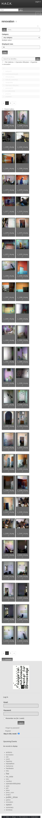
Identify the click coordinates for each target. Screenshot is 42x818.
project (8, 795)
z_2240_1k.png (9, 576)
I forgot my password (12, 728)
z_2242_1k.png (9, 555)
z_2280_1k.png (22, 168)
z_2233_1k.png (22, 641)
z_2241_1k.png (22, 555)
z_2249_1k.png (9, 490)
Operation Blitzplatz (22, 62)
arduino (9, 752)
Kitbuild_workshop (10, 80)
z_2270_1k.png (22, 254)
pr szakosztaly (8, 91)
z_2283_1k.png (9, 147)
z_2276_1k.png (22, 211)
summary (9, 807)
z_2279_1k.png (9, 190)
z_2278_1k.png (22, 190)
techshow (9, 810)
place (8, 790)
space (9, 804)
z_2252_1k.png (22, 448)
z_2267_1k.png (9, 297)
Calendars (33, 817)
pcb (7, 788)
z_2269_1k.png (9, 276)
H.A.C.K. (7, 3)
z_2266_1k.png (22, 297)
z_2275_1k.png (9, 233)
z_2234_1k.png (9, 641)
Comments (7, 659)
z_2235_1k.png (22, 619)
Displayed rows (7, 44)
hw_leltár (9, 777)
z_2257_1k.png (9, 405)
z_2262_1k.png (22, 340)
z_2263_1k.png (9, 340)
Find (4, 52)
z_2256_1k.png (22, 405)
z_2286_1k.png (9, 125)
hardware (10, 768)
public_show (12, 797)
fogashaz (9, 761)
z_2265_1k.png (9, 319)
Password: (7, 710)
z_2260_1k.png (22, 362)
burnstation (9, 755)
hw (7, 773)
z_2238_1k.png (9, 598)
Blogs (12, 817)
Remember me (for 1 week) (14, 718)
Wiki (6, 817)
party (7, 786)
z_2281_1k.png (9, 168)
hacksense (9, 766)
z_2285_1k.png (22, 125)
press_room (10, 792)
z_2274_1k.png (22, 233)
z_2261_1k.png (9, 362)
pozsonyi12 (7, 88)
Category (5, 34)
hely (7, 771)
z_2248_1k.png (22, 490)
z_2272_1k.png (9, 254)
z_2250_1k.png (22, 469)
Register (8, 731)
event (8, 759)
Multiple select (7, 40)
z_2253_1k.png (9, 448)
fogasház (34, 62)
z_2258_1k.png (22, 383)
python (8, 800)
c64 (7, 757)
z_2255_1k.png (9, 426)
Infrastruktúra (8, 77)
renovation (8, 21)
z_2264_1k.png (22, 319)
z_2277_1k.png (9, 211)
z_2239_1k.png (22, 576)
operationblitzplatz (13, 784)
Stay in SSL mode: (10, 734)
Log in (38, 2)
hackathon (10, 764)
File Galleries (9, 62)
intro (7, 779)
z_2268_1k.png (22, 276)
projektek (7, 96)
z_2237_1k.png (22, 598)
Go (38, 59)
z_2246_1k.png (22, 512)
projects (6, 94)
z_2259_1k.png (9, 383)
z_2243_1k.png (22, 533)
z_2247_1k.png (9, 512)
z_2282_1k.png (22, 147)
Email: (6, 702)
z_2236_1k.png (9, 619)
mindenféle (7, 82)
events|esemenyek (10, 74)
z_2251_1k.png (9, 469)
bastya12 (7, 71)
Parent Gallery (8, 109)
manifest (9, 781)
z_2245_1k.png (9, 533)
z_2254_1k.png (22, 426)
